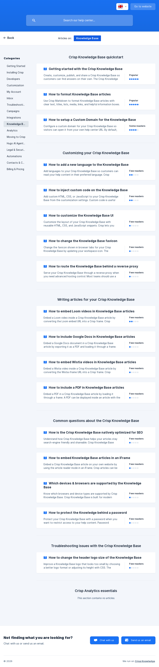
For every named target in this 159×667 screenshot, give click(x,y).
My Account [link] (14, 91)
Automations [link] (14, 156)
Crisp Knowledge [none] (145, 661)
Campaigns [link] (13, 111)
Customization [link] (15, 85)
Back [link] (10, 38)
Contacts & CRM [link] (16, 162)
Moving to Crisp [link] (16, 137)
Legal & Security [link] (16, 149)
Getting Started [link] (16, 66)
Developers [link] (13, 79)
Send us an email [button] (141, 640)
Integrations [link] (14, 117)
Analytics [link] (12, 130)
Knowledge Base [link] (17, 124)
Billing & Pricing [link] (15, 169)
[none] (122, 6)
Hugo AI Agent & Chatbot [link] (18, 143)
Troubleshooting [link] (16, 104)
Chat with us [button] (107, 640)
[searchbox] (79, 20)
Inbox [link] (10, 98)
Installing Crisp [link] (15, 72)
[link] (95, 74)
